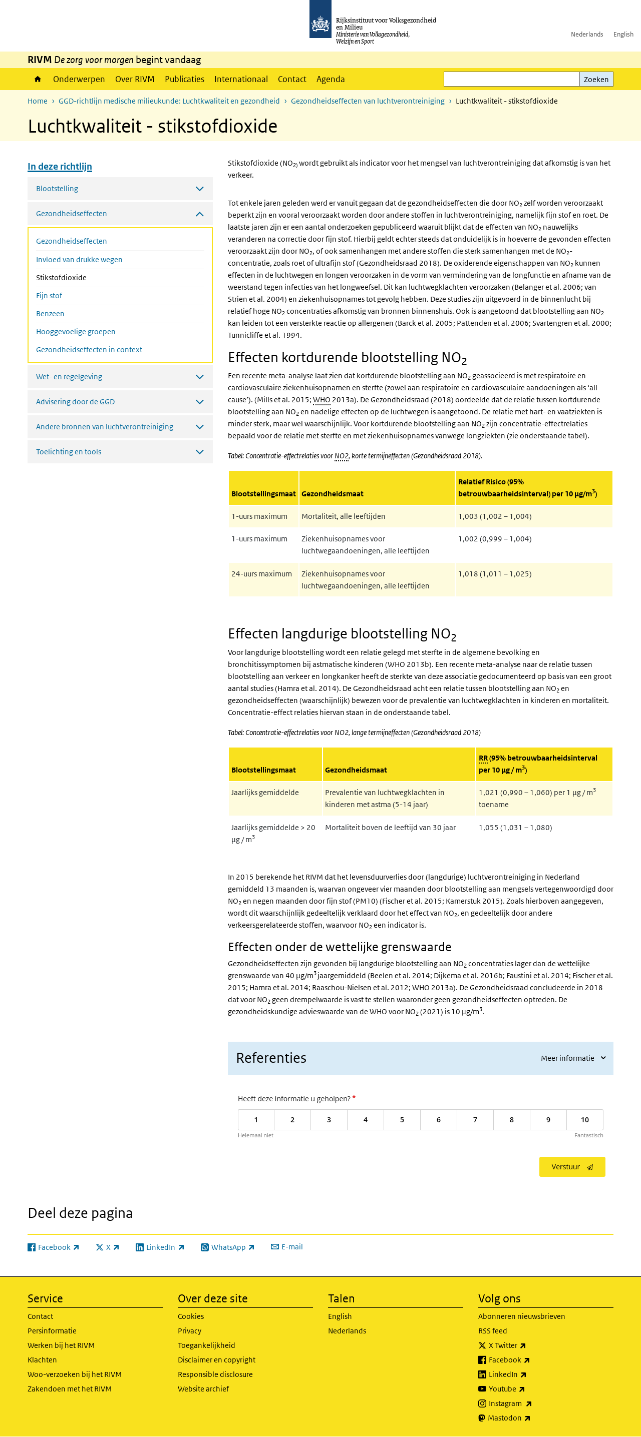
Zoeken (596, 79)
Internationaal (241, 79)
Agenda (330, 79)
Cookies (191, 1316)
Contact (292, 79)
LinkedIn (530, 1374)
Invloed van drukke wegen (79, 259)
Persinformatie (52, 1330)
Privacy (189, 1330)
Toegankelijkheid (206, 1345)
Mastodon (531, 1418)
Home (38, 79)
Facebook (531, 1360)
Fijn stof (49, 295)
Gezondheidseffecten (71, 241)
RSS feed (492, 1330)
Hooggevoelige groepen (76, 331)
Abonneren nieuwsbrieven (521, 1316)
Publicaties (184, 79)
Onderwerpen (79, 79)
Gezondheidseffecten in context (89, 349)
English (623, 34)
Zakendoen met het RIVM (70, 1388)
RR (483, 758)
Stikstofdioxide (88, 276)
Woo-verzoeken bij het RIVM (75, 1374)
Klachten (42, 1359)
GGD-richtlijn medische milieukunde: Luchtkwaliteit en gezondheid (169, 101)
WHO (322, 399)
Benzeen (50, 313)
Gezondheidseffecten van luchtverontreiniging (368, 101)
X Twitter (529, 1345)
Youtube (529, 1389)
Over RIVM (135, 79)
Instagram (532, 1403)
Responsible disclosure (215, 1374)
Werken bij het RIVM (61, 1345)
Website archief (203, 1388)
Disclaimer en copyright (216, 1359)
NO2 (342, 455)
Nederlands (587, 34)
